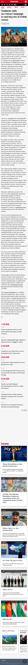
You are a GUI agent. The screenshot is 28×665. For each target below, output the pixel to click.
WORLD (15, 5)
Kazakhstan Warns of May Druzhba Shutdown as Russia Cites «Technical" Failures (12, 396)
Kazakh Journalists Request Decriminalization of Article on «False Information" (12, 386)
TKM (9, 5)
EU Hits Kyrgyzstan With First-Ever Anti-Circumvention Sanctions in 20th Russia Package (13, 373)
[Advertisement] (14, 427)
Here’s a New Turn (8, 631)
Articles (9, 7)
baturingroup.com (14, 663)
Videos (16, 7)
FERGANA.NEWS (14, 2)
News (2, 7)
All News (24, 410)
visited (23, 310)
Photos (22, 7)
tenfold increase (21, 207)
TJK (7, 5)
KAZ (2, 5)
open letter (16, 60)
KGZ (5, 5)
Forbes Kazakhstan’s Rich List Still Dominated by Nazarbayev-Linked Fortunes (11, 332)
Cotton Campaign (9, 292)
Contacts (3, 660)
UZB (12, 5)
